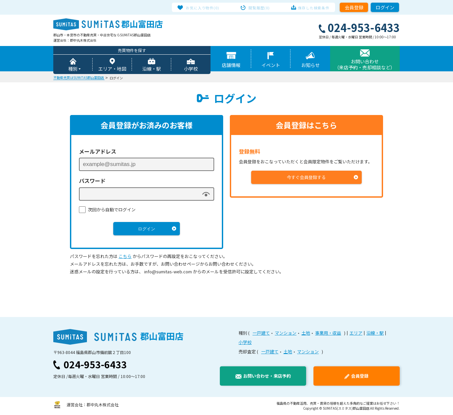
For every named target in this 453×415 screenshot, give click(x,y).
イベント (270, 65)
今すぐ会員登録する (306, 178)
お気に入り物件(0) (207, 7)
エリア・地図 (112, 69)
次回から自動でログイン (112, 210)
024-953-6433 (95, 365)
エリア (355, 333)
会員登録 (354, 7)
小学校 (191, 69)
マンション (285, 333)
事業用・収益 (328, 333)
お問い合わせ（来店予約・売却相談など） (364, 65)
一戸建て (261, 333)
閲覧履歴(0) (259, 7)
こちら (125, 257)
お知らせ (310, 65)
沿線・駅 (151, 69)
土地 (305, 333)
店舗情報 (231, 65)
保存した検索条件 (309, 7)
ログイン (385, 7)
